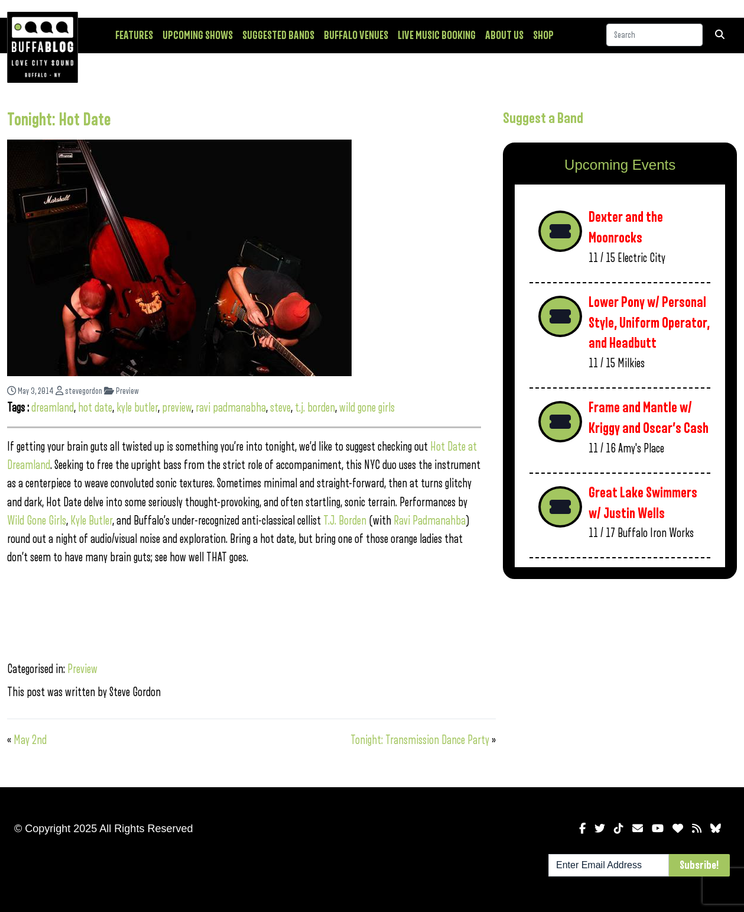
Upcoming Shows (198, 35)
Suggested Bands (278, 35)
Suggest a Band (543, 118)
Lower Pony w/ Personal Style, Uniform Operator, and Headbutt (649, 323)
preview (176, 408)
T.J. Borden (344, 521)
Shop (543, 35)
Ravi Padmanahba (430, 521)
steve (280, 408)
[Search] (654, 35)
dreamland (52, 408)
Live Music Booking (437, 35)
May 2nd (30, 740)
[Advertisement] (620, 681)
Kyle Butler (91, 521)
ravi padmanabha (231, 408)
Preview (121, 391)
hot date (95, 408)
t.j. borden (315, 408)
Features (134, 35)
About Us (504, 35)
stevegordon (79, 391)
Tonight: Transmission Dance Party (419, 740)
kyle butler (137, 408)
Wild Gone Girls (36, 521)
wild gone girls (367, 408)
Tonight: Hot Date (59, 120)
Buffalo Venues (356, 35)
